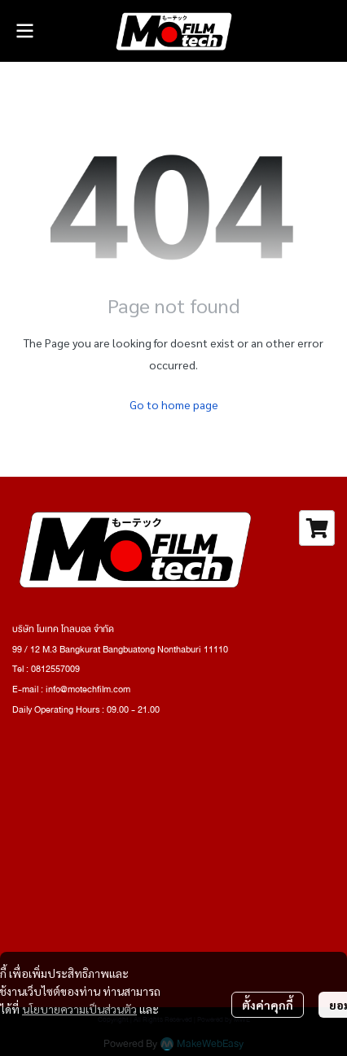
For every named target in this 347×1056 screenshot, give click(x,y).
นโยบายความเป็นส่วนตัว (79, 1008)
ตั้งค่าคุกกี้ (267, 1004)
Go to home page (174, 404)
